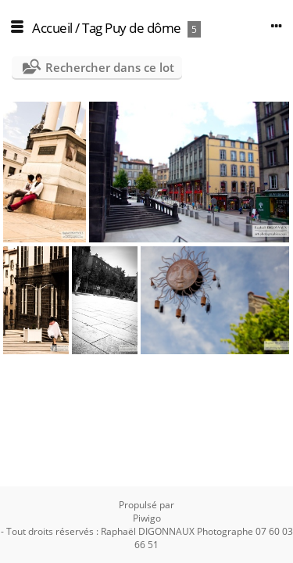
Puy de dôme (143, 28)
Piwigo (147, 518)
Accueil (52, 28)
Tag (92, 28)
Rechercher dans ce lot (109, 67)
